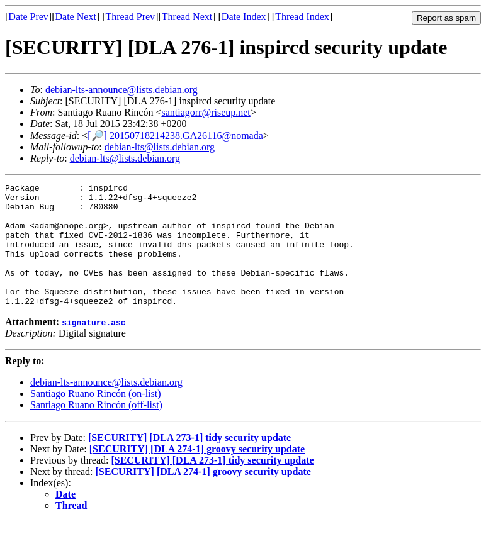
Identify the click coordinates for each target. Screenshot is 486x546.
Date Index (244, 16)
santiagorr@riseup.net (205, 112)
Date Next (75, 16)
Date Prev (28, 16)
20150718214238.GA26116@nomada (186, 135)
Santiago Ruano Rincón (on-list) (95, 418)
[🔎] (97, 135)
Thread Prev (130, 16)
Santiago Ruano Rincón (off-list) (96, 429)
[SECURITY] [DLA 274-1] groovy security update (197, 473)
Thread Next (187, 16)
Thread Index (302, 16)
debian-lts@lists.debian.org (160, 147)
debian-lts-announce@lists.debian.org (121, 89)
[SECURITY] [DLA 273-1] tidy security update (189, 462)
